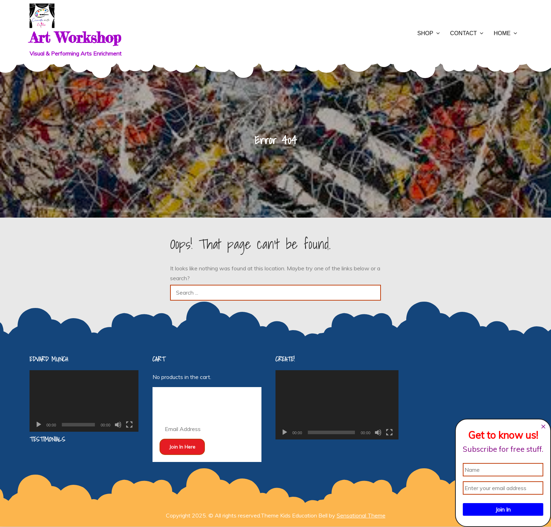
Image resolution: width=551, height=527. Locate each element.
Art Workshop (75, 37)
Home (502, 33)
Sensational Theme (361, 515)
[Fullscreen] (129, 424)
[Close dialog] (543, 426)
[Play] (38, 424)
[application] (84, 400)
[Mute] (118, 424)
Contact (463, 33)
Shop (425, 33)
